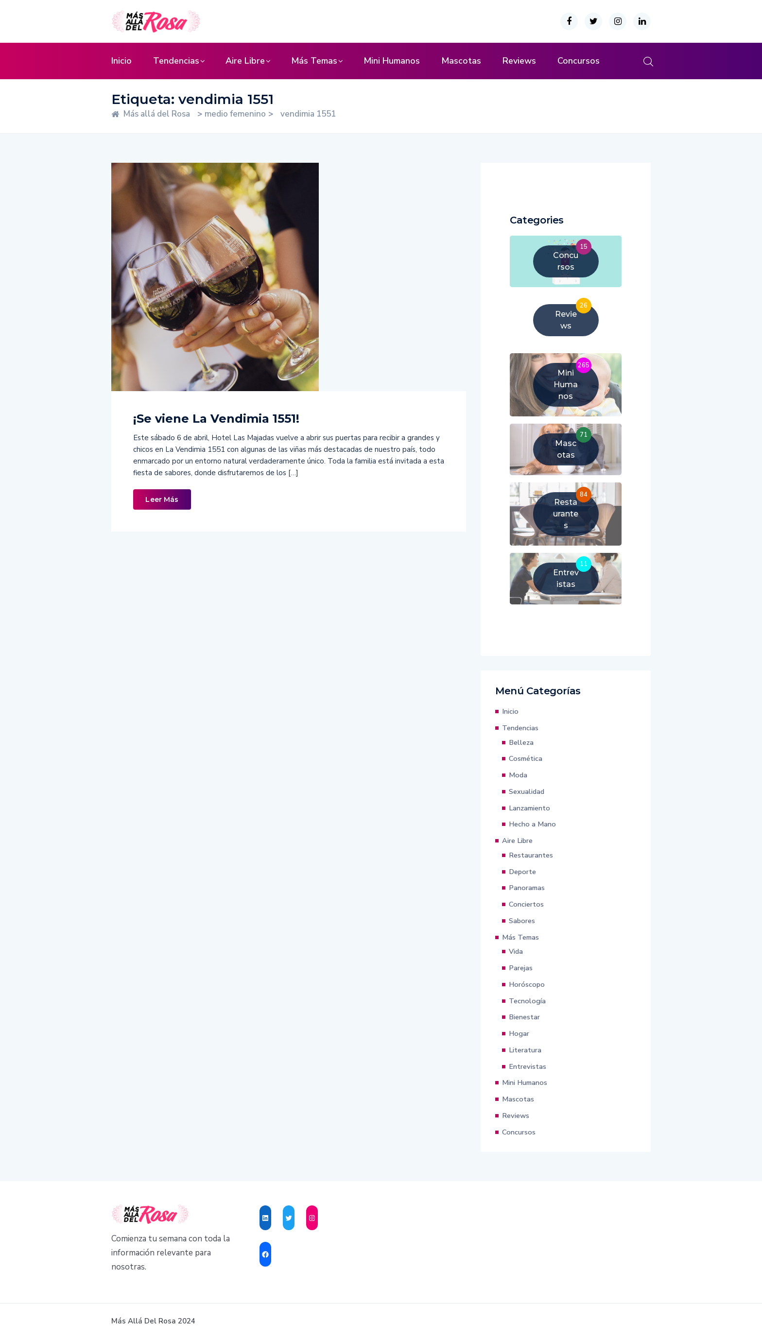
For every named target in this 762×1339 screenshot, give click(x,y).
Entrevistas (527, 1066)
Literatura (525, 1050)
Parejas (521, 968)
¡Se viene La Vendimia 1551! (216, 419)
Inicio (121, 61)
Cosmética (525, 758)
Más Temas (314, 61)
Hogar (519, 1033)
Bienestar (524, 1017)
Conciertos (526, 904)
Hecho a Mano (532, 824)
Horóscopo (527, 984)
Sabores (522, 921)
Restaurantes (531, 855)
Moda (518, 775)
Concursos (578, 61)
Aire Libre (245, 61)
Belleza (521, 742)
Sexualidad (526, 791)
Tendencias (176, 61)
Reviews (519, 61)
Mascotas (461, 61)
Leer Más (161, 499)
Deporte (522, 871)
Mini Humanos (392, 61)
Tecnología (527, 1001)
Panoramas (527, 888)
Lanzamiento (529, 808)
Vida (516, 951)
